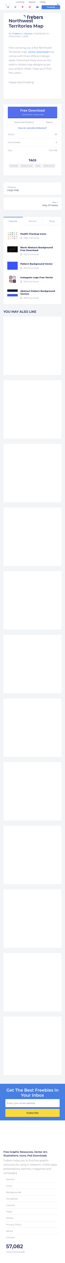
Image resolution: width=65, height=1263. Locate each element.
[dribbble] (29, 7)
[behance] (37, 7)
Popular (13, 221)
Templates (12, 1198)
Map (38, 166)
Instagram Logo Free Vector (36, 277)
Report (49, 122)
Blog (51, 221)
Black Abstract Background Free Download (36, 249)
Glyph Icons (26, 166)
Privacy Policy (13, 1224)
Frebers (16, 33)
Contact (51, 7)
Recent (33, 221)
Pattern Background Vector (36, 263)
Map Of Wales (32, 204)
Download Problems (24, 122)
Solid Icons (49, 166)
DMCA (9, 1218)
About (32, 2)
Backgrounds (13, 1192)
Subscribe (32, 1112)
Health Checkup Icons (33, 233)
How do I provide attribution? (32, 128)
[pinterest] (22, 7)
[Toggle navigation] (6, 4)
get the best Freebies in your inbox (32, 1093)
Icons (9, 1185)
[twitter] (15, 7)
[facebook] (8, 7)
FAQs (43, 2)
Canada (14, 166)
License (20, 2)
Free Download (32, 112)
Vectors (28, 33)
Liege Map (32, 188)
